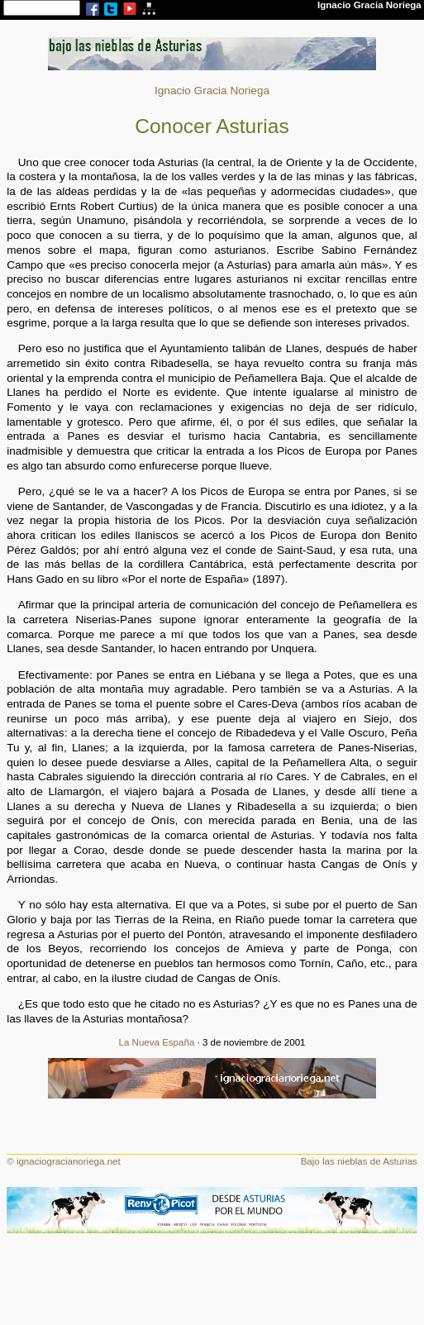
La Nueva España (157, 1042)
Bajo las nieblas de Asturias (359, 1161)
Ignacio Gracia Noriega (212, 90)
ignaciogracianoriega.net (69, 1161)
